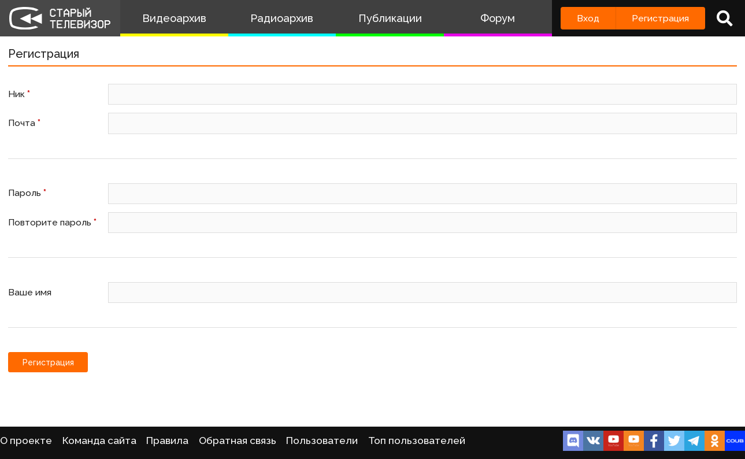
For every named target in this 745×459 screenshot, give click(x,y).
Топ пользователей (416, 440)
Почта (24, 122)
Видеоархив (174, 18)
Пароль (27, 192)
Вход (588, 18)
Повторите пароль (52, 222)
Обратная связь (237, 440)
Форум (497, 18)
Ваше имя (29, 292)
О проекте (26, 440)
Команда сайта (99, 440)
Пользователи (322, 440)
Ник (19, 93)
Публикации (390, 18)
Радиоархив (281, 18)
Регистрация (660, 18)
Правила (167, 440)
